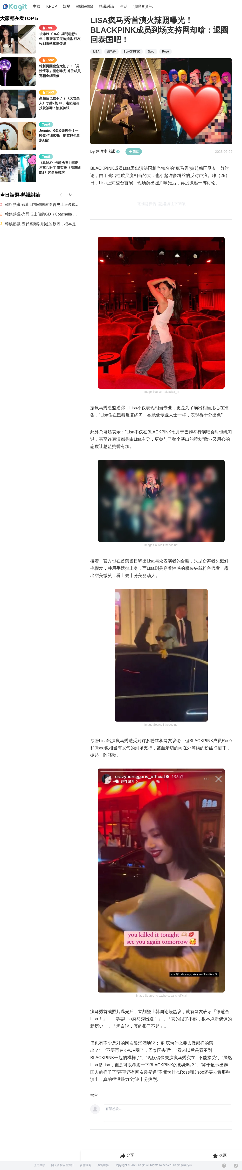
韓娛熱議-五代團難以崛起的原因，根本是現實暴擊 (43, 224)
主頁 (37, 6)
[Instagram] (235, 1165)
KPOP (51, 6)
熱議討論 (106, 6)
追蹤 (134, 151)
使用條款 (39, 1165)
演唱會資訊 (143, 6)
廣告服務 (103, 1165)
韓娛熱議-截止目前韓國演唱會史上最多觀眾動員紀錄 (43, 204)
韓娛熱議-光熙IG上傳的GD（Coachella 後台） (43, 214)
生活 (124, 6)
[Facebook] (224, 1165)
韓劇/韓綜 (84, 6)
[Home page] (15, 7)
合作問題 (85, 1165)
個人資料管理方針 (62, 1165)
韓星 (66, 6)
